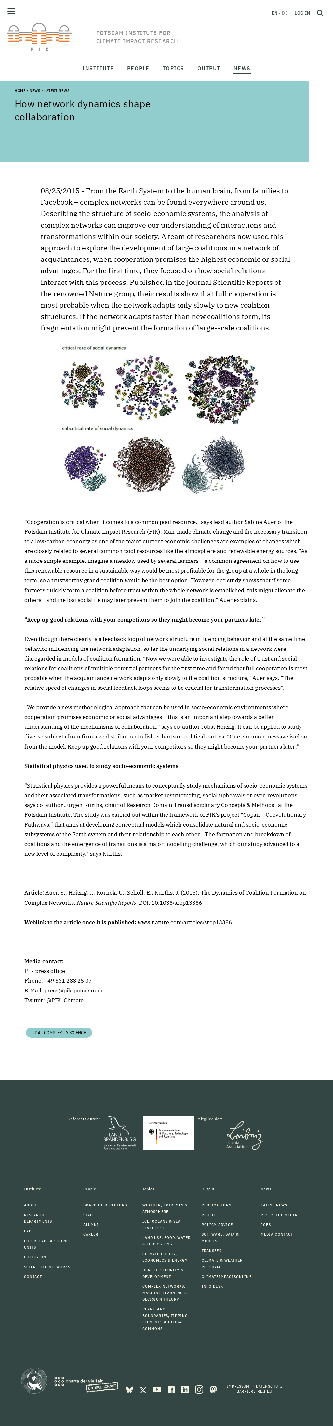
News (35, 90)
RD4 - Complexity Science (59, 1033)
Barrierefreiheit (255, 1391)
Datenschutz (269, 1386)
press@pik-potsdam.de (74, 990)
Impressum (238, 1386)
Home (20, 90)
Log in (302, 13)
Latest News (57, 90)
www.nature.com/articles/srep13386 (185, 922)
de (285, 13)
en (275, 13)
